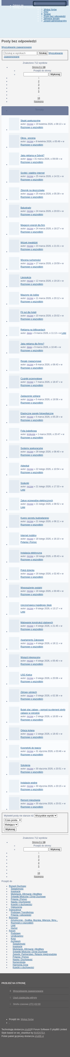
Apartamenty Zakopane (32, 640)
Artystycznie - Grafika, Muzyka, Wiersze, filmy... (34, 920)
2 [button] (38, 81)
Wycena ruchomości (31, 260)
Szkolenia (25, 765)
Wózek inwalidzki (29, 242)
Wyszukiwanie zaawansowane (16, 47)
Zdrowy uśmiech (29, 692)
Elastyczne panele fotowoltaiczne (37, 413)
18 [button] (39, 98)
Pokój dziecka (27, 570)
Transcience (15, 909)
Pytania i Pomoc (29, 542)
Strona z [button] (38, 67)
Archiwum (16, 941)
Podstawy (16, 933)
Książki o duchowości (21, 904)
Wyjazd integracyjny (31, 657)
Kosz (13, 938)
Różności (13, 917)
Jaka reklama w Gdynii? (32, 155)
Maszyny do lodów (30, 295)
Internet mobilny (28, 535)
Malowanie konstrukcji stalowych (37, 622)
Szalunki (25, 483)
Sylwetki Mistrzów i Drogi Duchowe (28, 896)
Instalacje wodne (29, 782)
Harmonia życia (20, 965)
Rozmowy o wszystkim (32, 127)
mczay (30, 124)
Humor (14, 928)
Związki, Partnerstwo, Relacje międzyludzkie (35, 954)
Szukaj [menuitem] (45, 14)
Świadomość (17, 888)
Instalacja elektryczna (31, 553)
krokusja (31, 434)
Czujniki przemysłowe (31, 378)
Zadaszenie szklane (30, 396)
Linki (64, 333)
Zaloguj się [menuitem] (18, 5)
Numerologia (19, 962)
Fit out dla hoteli (28, 312)
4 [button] (38, 88)
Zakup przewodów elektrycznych (37, 500)
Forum (12, 930)
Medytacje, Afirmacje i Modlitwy (26, 894)
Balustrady (26, 207)
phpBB (27, 1029)
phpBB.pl (39, 1036)
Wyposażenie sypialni (31, 587)
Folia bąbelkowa (29, 431)
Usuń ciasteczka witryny (25, 997)
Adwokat (25, 465)
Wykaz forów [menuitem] (48, 9)
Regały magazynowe (31, 361)
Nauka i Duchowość (21, 902)
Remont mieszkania (30, 800)
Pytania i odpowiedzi (21, 915)
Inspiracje (15, 891)
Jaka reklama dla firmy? (32, 343)
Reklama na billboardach (33, 329)
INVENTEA (39, 1033)
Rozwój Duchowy (17, 886)
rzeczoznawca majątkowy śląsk (36, 605)
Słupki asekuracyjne (31, 120)
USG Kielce (26, 675)
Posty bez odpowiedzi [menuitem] (53, 16)
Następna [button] (38, 101)
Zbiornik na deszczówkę (32, 190)
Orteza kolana (28, 730)
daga (29, 159)
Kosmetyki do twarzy (31, 748)
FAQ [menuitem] (44, 11)
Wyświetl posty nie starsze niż (30, 815)
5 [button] (38, 91)
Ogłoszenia (16, 907)
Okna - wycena (28, 138)
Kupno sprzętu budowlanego (35, 518)
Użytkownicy (17, 936)
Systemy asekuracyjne (32, 448)
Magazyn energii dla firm (33, 225)
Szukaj (42, 53)
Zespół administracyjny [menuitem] (53, 20)
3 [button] (38, 84)
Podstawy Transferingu (22, 912)
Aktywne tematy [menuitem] (50, 18)
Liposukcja (26, 277)
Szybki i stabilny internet (33, 173)
